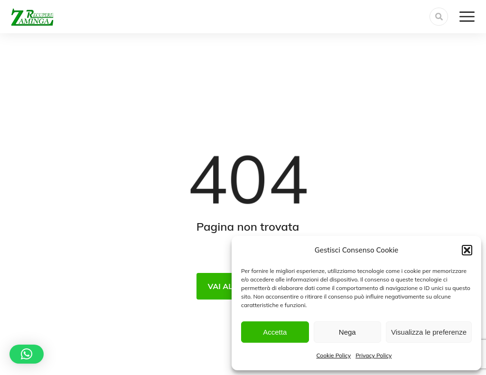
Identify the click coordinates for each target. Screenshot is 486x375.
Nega (347, 332)
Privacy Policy (373, 355)
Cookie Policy (334, 355)
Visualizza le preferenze (429, 332)
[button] (467, 250)
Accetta (275, 332)
